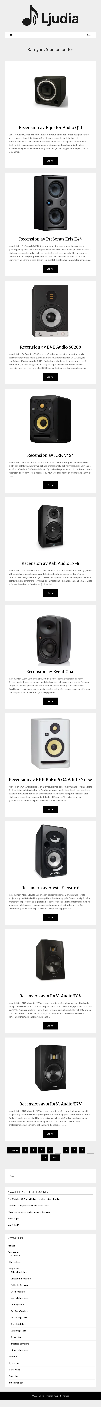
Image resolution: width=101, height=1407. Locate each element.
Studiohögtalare (18, 1337)
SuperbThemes (62, 1403)
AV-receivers (15, 1262)
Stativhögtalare (18, 1331)
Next (55, 1164)
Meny (88, 35)
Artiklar (11, 1252)
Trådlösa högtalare (20, 1351)
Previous (13, 1157)
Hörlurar (13, 1363)
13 (44, 1164)
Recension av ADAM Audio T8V (50, 1003)
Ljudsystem (14, 1370)
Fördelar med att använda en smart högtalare (29, 1219)
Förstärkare (15, 1269)
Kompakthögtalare (20, 1305)
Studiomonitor (16, 1390)
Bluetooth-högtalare (21, 1285)
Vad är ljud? (13, 1232)
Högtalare (14, 1275)
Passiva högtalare (19, 1318)
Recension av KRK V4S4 (50, 455)
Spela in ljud (13, 1225)
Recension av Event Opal (50, 671)
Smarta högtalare (19, 1324)
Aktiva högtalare (19, 1279)
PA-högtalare (17, 1311)
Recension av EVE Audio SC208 (50, 347)
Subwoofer (16, 1344)
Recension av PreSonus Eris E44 (50, 239)
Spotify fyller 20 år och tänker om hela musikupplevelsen (34, 1206)
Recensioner (14, 1259)
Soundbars (14, 1383)
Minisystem (14, 1376)
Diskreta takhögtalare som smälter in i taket (28, 1212)
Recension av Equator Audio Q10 (50, 127)
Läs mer (50, 161)
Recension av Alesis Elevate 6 (50, 894)
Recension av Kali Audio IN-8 (50, 563)
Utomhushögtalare (20, 1357)
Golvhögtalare (18, 1299)
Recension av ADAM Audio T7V (50, 1111)
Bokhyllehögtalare (19, 1292)
